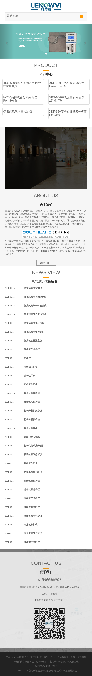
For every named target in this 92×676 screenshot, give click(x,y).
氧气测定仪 (40, 281)
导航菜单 (12, 15)
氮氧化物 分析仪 (32, 437)
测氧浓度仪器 (30, 367)
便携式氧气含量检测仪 (65, 670)
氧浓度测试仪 (32, 247)
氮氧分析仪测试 (32, 393)
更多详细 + (45, 262)
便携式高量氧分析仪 (27, 244)
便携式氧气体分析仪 (70, 244)
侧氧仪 (27, 358)
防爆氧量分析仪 (32, 480)
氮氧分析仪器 (30, 428)
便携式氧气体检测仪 (34, 331)
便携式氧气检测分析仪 (35, 296)
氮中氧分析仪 (30, 463)
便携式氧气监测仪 (33, 288)
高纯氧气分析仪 (32, 498)
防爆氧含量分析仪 (33, 472)
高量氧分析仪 (30, 524)
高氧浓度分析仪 (32, 542)
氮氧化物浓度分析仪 (34, 445)
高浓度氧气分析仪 (33, 533)
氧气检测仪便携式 (71, 241)
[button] (7, 41)
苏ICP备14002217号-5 (46, 666)
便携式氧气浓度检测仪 (35, 314)
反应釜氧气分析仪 (33, 454)
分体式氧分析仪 (32, 489)
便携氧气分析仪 (32, 349)
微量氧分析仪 (68, 657)
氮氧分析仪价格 (32, 419)
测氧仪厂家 (29, 375)
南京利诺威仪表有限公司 (40, 670)
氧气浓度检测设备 (51, 247)
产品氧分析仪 (30, 384)
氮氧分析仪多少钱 (33, 410)
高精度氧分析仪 (32, 507)
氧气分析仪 (49, 657)
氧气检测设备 (52, 241)
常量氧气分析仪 (32, 402)
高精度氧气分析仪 (34, 241)
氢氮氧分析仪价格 (49, 244)
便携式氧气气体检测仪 (35, 305)
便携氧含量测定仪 (33, 340)
